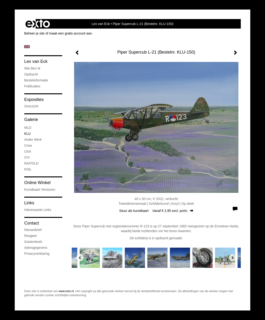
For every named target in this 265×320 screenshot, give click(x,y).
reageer (30, 236)
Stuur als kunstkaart (156, 211)
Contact (31, 223)
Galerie (31, 119)
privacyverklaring (37, 253)
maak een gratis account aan (70, 33)
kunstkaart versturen (39, 189)
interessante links (37, 210)
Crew (28, 145)
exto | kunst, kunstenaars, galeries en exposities (37, 24)
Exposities (34, 99)
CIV (27, 157)
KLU (27, 133)
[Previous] (80, 257)
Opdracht (31, 74)
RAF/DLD (31, 163)
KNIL (28, 169)
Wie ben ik (32, 68)
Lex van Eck (101, 24)
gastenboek (33, 242)
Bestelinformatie (36, 80)
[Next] (232, 257)
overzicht (31, 106)
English (27, 46)
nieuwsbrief (33, 230)
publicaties (32, 86)
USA (27, 151)
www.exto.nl (66, 291)
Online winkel (37, 182)
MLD (27, 128)
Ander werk (33, 139)
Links (29, 202)
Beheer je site (34, 33)
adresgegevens (35, 248)
